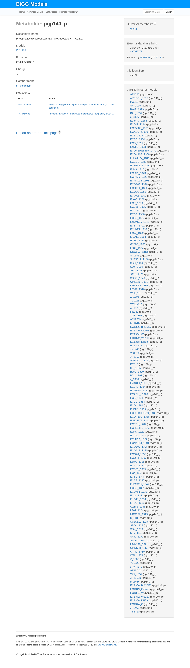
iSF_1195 (136, 105)
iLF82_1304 (137, 248)
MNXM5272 (136, 51)
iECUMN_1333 (139, 229)
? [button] (59, 132)
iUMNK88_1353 (139, 285)
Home (22, 12)
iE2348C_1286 (139, 120)
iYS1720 (135, 353)
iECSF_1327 (137, 218)
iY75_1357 (136, 315)
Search (169, 12)
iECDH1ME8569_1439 (143, 150)
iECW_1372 (137, 233)
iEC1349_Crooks (140, 330)
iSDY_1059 (137, 266)
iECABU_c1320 (139, 131)
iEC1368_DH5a (139, 341)
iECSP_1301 (137, 225)
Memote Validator (67, 12)
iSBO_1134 (137, 263)
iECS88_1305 (138, 206)
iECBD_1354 (138, 139)
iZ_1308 (135, 296)
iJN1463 (135, 349)
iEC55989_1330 (139, 128)
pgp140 (134, 28)
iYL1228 (135, 300)
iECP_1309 (137, 203)
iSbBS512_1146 (139, 259)
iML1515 (135, 323)
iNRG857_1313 (139, 251)
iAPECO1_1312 (139, 98)
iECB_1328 (137, 135)
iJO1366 (21, 50)
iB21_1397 (136, 113)
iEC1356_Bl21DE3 (141, 326)
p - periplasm (23, 85)
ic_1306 (135, 116)
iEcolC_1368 (137, 199)
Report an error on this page (37, 133)
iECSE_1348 (137, 214)
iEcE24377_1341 (140, 158)
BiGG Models (31, 4)
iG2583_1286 (138, 244)
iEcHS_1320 (137, 169)
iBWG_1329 (137, 109)
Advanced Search (35, 12)
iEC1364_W (137, 334)
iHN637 (134, 311)
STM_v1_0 (136, 304)
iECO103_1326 (139, 184)
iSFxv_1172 (137, 274)
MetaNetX (145, 57)
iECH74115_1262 (140, 165)
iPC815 (134, 101)
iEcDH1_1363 (138, 146)
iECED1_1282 (138, 161)
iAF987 (134, 308)
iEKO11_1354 (138, 236)
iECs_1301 (136, 210)
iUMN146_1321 (139, 281)
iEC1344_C (137, 345)
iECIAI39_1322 (139, 176)
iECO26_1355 (138, 191)
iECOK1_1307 (138, 195)
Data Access (51, 12)
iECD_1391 (137, 143)
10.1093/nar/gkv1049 (107, 645)
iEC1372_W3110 (140, 338)
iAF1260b (136, 319)
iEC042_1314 (138, 124)
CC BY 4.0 (157, 57)
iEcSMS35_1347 (140, 221)
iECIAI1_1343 (138, 173)
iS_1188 (135, 255)
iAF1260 (135, 94)
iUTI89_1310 (137, 289)
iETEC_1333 (137, 240)
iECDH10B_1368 (140, 154)
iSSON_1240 (138, 278)
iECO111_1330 (139, 188)
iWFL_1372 (137, 293)
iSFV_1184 (136, 270)
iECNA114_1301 (140, 180)
